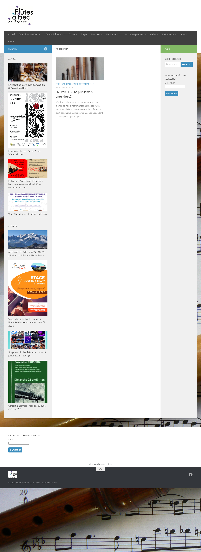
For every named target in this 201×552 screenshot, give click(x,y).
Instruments (168, 34)
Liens (182, 34)
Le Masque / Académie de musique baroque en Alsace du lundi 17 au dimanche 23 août (25, 184)
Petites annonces (64, 84)
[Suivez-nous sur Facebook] (45, 49)
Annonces (95, 34)
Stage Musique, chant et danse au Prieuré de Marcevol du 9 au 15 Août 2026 (26, 322)
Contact (12, 41)
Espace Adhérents (54, 34)
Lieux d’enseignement (134, 34)
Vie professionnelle (84, 84)
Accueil (11, 34)
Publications (112, 34)
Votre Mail (170, 83)
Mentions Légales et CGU (100, 464)
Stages (84, 34)
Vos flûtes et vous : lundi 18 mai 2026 (27, 214)
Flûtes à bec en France (29, 34)
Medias (153, 34)
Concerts (73, 34)
